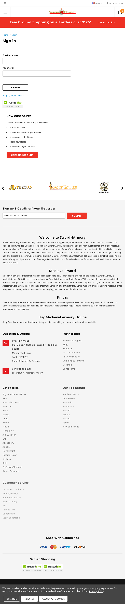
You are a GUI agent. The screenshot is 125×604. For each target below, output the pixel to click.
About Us (68, 348)
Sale (5, 463)
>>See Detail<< (106, 22)
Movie (6, 426)
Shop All (7, 406)
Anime (6, 422)
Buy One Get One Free (14, 394)
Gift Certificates (71, 352)
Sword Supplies (11, 471)
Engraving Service (12, 467)
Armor (6, 410)
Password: (8, 68)
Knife (5, 418)
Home (5, 35)
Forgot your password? (13, 95)
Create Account (22, 155)
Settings (12, 598)
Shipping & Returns (74, 360)
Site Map (67, 364)
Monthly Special (11, 402)
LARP (5, 438)
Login (14, 35)
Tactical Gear (10, 455)
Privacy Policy (96, 591)
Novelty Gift (9, 451)
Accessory (8, 442)
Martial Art (8, 430)
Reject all (29, 598)
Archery (7, 459)
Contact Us (69, 368)
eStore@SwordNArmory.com (27, 372)
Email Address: (11, 55)
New (5, 398)
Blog (65, 344)
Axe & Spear (9, 434)
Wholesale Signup (72, 340)
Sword (6, 414)
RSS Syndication (71, 356)
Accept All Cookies (53, 598)
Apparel (7, 446)
